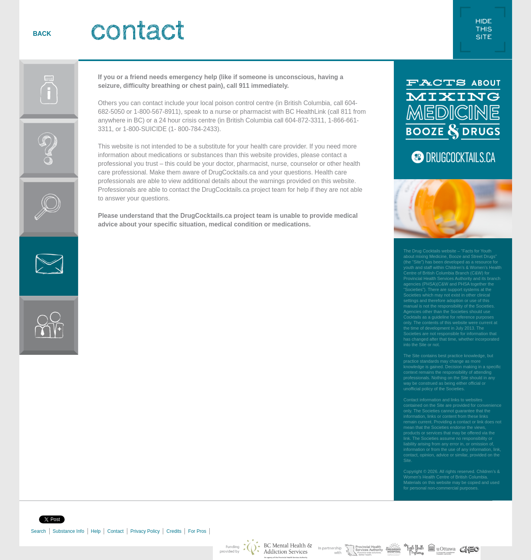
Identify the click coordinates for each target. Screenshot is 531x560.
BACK (42, 33)
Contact (115, 531)
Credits (173, 531)
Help (96, 531)
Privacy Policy (145, 531)
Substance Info (68, 531)
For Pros (197, 531)
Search (38, 531)
